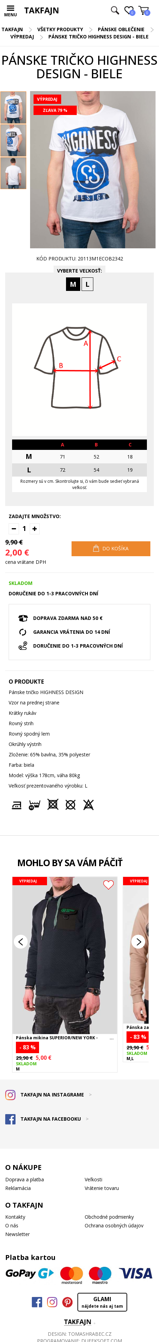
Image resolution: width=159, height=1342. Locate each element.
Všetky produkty (60, 29)
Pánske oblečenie (121, 29)
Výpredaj (22, 36)
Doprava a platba (24, 1179)
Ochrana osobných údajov (114, 1225)
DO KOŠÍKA (111, 548)
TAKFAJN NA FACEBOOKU (47, 1119)
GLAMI (102, 1302)
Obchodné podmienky (109, 1217)
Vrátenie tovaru (102, 1188)
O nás (11, 1225)
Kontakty (15, 1217)
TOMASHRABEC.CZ (90, 1334)
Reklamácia (18, 1188)
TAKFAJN (12, 29)
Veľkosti (93, 1179)
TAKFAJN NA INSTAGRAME (48, 1094)
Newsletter (17, 1234)
